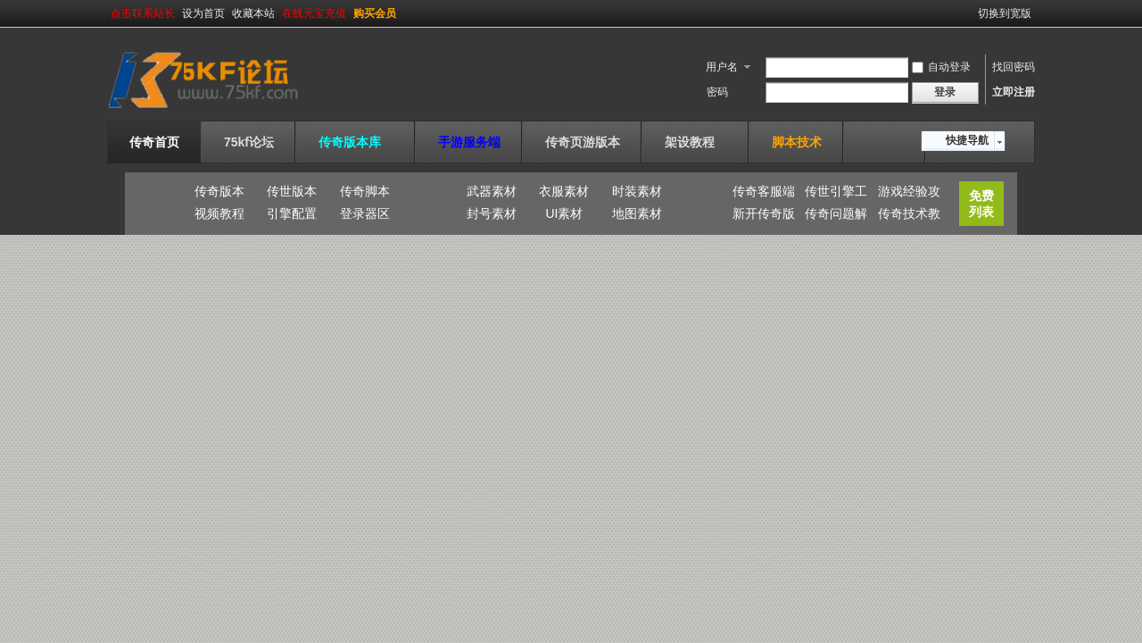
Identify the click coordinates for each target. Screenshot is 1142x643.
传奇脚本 (365, 191)
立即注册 (1013, 92)
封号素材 (492, 213)
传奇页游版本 (582, 142)
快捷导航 (967, 140)
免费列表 (981, 203)
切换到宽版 (1004, 13)
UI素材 (564, 213)
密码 (717, 92)
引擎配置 (292, 213)
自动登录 (941, 67)
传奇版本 (219, 191)
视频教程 (219, 213)
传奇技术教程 (909, 216)
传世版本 (292, 191)
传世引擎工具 (836, 194)
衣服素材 (564, 191)
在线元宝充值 (314, 13)
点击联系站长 (143, 13)
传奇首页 (154, 142)
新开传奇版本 (763, 216)
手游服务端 (469, 142)
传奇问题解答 (836, 216)
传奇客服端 (763, 191)
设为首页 (203, 13)
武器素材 (492, 191)
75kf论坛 (249, 142)
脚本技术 (797, 142)
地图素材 (637, 213)
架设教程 (696, 142)
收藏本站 (253, 13)
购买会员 (374, 13)
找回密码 (1013, 67)
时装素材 (637, 191)
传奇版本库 (356, 142)
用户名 (722, 67)
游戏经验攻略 (909, 194)
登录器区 (365, 213)
